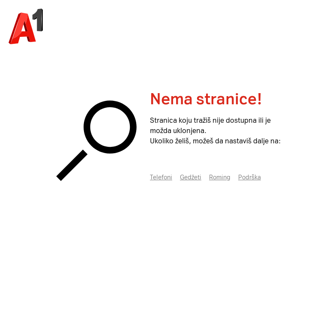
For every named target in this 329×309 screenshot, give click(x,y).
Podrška (249, 177)
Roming (219, 177)
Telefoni (161, 177)
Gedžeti (190, 177)
